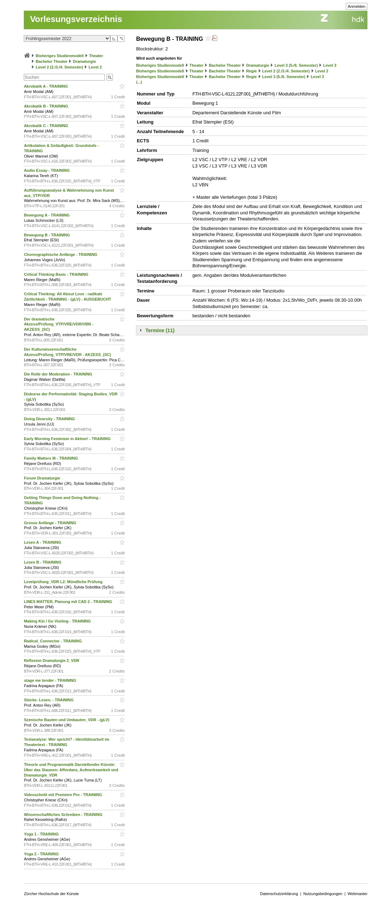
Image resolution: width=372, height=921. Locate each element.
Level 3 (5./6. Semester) (296, 65)
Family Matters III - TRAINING (51, 458)
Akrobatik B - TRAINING (46, 106)
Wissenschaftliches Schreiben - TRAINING (63, 814)
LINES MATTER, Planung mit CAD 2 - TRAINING (68, 601)
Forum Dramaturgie (42, 478)
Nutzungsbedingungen (322, 894)
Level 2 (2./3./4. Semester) (59, 67)
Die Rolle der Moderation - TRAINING (58, 374)
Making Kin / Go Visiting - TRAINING (58, 621)
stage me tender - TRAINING (50, 680)
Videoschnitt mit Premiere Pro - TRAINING (63, 795)
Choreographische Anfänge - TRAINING (61, 254)
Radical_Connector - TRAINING (53, 641)
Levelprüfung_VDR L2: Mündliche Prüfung (63, 582)
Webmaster (357, 894)
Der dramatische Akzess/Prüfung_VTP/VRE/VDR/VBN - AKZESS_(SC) (58, 324)
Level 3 (329, 65)
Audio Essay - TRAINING (47, 170)
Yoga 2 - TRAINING (42, 854)
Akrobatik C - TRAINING (46, 126)
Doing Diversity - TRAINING (50, 419)
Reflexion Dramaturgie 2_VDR (52, 660)
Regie (251, 71)
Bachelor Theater (51, 61)
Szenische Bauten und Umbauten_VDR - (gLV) (67, 720)
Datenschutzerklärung (279, 894)
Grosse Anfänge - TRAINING (50, 523)
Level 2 (95, 67)
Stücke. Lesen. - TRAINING (49, 700)
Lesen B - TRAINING (43, 562)
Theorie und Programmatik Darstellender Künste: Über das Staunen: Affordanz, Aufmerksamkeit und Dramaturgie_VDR (71, 769)
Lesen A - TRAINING (43, 542)
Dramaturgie (84, 61)
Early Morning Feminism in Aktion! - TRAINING (67, 439)
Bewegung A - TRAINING (47, 215)
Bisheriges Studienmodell (60, 56)
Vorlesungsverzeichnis (76, 19)
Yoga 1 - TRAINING (42, 834)
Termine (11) (159, 330)
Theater (96, 56)
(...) (139, 82)
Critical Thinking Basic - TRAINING (56, 274)
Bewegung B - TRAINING (47, 235)
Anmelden (357, 6)
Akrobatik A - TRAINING (46, 86)
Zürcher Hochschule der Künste (51, 894)
